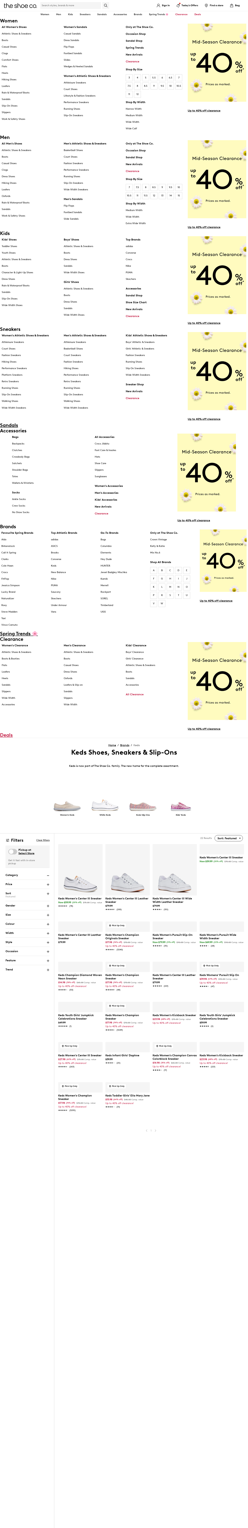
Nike (128, 265)
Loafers (6, 86)
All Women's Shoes (14, 27)
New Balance (58, 572)
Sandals (102, 14)
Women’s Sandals (75, 27)
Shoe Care (100, 463)
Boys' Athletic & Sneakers (140, 342)
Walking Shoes (10, 401)
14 (170, 195)
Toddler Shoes (9, 246)
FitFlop (5, 578)
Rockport (106, 591)
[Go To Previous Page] (146, 1335)
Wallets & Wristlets (23, 483)
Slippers (6, 112)
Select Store (26, 853)
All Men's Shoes (12, 143)
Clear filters (43, 840)
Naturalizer (7, 598)
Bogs (103, 539)
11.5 (146, 195)
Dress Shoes (8, 176)
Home (112, 745)
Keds (53, 565)
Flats (4, 66)
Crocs (129, 259)
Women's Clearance (15, 645)
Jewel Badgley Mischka (114, 572)
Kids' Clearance (136, 645)
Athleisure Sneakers (75, 82)
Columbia (106, 546)
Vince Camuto (9, 624)
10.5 (179, 85)
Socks (16, 492)
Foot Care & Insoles (105, 450)
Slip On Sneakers (135, 368)
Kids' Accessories (106, 499)
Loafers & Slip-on (73, 684)
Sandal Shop (134, 40)
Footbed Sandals (73, 53)
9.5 (162, 85)
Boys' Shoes (71, 239)
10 (170, 85)
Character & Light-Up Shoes (17, 272)
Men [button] (58, 14)
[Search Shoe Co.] (71, 5)
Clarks (4, 559)
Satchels (17, 463)
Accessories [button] (120, 14)
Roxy (4, 605)
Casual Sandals (72, 33)
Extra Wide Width (136, 223)
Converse (131, 252)
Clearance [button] (181, 14)
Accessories (133, 288)
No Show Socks (20, 512)
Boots (5, 40)
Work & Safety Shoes (13, 119)
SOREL (104, 598)
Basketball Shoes (73, 150)
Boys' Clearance (135, 652)
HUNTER (105, 565)
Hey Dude (106, 559)
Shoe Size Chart (136, 302)
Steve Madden (9, 611)
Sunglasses (101, 476)
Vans (53, 611)
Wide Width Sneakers (76, 189)
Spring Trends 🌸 (158, 14)
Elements (106, 552)
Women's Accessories (109, 486)
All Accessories (104, 437)
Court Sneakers (72, 355)
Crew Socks (18, 505)
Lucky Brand (8, 591)
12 (137, 94)
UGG (103, 611)
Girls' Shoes (71, 282)
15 (179, 195)
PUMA (129, 272)
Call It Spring (8, 552)
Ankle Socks (19, 499)
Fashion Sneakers (73, 163)
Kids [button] (70, 14)
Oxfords (6, 196)
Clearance (132, 61)
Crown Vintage (158, 539)
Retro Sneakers (10, 381)
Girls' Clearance (134, 658)
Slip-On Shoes (9, 105)
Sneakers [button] (85, 14)
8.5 (145, 85)
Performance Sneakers (76, 102)
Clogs (5, 53)
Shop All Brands (160, 562)
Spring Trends (135, 47)
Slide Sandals (71, 218)
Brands (124, 745)
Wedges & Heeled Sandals (78, 66)
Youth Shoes (9, 252)
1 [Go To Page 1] (151, 1335)
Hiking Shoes (9, 79)
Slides (67, 59)
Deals (197, 14)
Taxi (3, 618)
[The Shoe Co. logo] (20, 5)
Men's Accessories (106, 492)
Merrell (104, 585)
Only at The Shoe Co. (140, 27)
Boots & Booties (10, 658)
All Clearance (135, 694)
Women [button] (44, 14)
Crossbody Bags (21, 456)
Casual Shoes (9, 46)
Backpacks (18, 443)
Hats (97, 456)
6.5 (170, 77)
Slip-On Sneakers (73, 115)
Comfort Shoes (10, 59)
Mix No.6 (155, 552)
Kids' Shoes (9, 239)
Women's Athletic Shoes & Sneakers (87, 76)
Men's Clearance (75, 645)
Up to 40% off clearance (204, 110)
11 (129, 94)
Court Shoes (70, 89)
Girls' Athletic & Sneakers (140, 348)
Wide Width (132, 122)
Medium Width (134, 115)
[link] (80, 900)
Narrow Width (134, 108)
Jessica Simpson (10, 585)
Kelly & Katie (157, 546)
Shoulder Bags (20, 469)
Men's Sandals (73, 199)
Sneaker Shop (135, 384)
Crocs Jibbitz (102, 443)
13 (162, 195)
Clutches (17, 450)
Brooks (55, 552)
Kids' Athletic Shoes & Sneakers (146, 335)
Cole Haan (7, 565)
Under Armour (59, 605)
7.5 (129, 85)
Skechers (131, 279)
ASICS (54, 546)
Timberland (107, 605)
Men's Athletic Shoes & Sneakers (85, 143)
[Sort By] (229, 838)
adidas (129, 246)
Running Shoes (72, 108)
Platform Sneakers (12, 374)
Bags (15, 437)
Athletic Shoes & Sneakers (16, 33)
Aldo (3, 539)
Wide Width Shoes (12, 305)
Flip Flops (69, 46)
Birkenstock (8, 546)
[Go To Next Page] (155, 1335)
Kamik (104, 578)
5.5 (154, 77)
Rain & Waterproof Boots (15, 92)
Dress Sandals (71, 40)
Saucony (56, 591)
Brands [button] (138, 14)
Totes (15, 476)
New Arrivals (134, 54)
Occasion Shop (136, 34)
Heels (5, 73)
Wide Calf (131, 128)
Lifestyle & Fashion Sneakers (79, 95)
